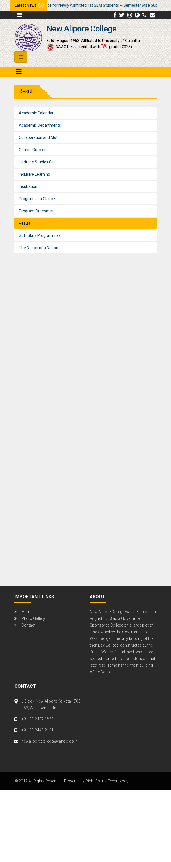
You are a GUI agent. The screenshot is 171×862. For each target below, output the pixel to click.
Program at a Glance (37, 199)
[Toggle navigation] (20, 57)
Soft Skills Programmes (40, 235)
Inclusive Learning (34, 174)
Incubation (28, 186)
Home (26, 612)
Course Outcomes (35, 150)
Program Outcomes (36, 211)
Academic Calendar (36, 113)
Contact (28, 625)
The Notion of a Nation (38, 247)
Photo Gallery (33, 618)
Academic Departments (40, 125)
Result (24, 223)
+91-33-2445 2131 (37, 730)
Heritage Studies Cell (37, 162)
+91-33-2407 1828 (37, 719)
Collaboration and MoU (39, 137)
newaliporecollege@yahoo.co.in (49, 741)
